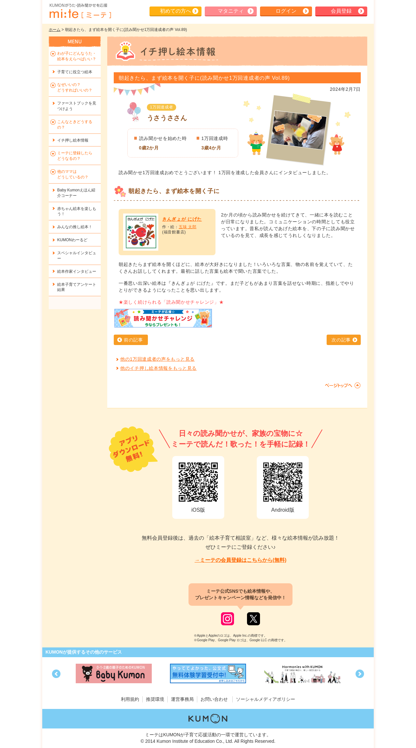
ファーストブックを (76, 106)
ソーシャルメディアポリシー (265, 699)
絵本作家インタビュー (76, 271)
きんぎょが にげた (182, 219)
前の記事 (133, 339)
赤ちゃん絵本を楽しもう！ (76, 211)
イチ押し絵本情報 (72, 140)
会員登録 (341, 11)
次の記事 (341, 339)
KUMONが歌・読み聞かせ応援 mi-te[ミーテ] (80, 11)
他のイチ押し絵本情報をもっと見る (158, 368)
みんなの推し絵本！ (74, 227)
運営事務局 (182, 699)
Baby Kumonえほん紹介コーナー (76, 193)
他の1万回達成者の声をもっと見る (157, 359)
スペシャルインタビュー (76, 256)
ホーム (54, 29)
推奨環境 (155, 699)
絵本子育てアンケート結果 (76, 287)
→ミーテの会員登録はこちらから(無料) (241, 560)
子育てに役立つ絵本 (74, 72)
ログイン (286, 11)
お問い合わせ (214, 699)
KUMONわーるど (72, 240)
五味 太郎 (188, 227)
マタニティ (231, 11)
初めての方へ (175, 11)
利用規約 (130, 699)
